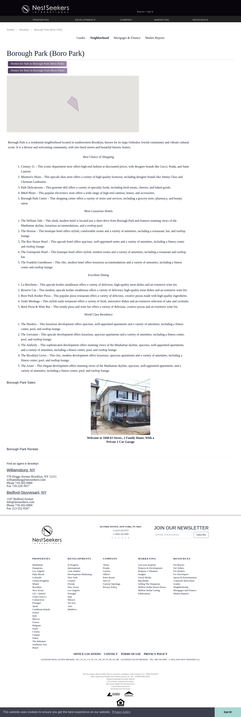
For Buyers (178, 564)
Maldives (72, 609)
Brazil (35, 647)
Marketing (161, 19)
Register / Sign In (145, 12)
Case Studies (74, 571)
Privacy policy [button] (121, 712)
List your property (147, 564)
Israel (35, 628)
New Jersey (38, 590)
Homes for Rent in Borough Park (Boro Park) (37, 70)
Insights (142, 574)
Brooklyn (24, 29)
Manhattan (37, 564)
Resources (200, 19)
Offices (106, 574)
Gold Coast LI (39, 596)
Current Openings (111, 583)
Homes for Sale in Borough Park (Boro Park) (37, 63)
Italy (34, 615)
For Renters (179, 571)
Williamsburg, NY (21, 470)
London (71, 580)
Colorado (36, 577)
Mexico (36, 619)
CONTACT (110, 653)
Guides (10, 29)
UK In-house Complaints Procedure (120, 681)
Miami (35, 583)
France (35, 612)
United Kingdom (40, 580)
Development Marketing (80, 574)
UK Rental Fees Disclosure (120, 689)
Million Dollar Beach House (152, 587)
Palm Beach (38, 574)
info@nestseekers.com (20, 502)
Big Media (143, 580)
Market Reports (155, 38)
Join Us (106, 580)
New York (73, 577)
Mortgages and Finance (184, 590)
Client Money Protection (120, 686)
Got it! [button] (228, 712)
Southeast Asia (39, 644)
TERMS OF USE (130, 653)
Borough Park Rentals (22, 449)
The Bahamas (39, 641)
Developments (85, 19)
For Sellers (178, 568)
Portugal (36, 603)
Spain (35, 606)
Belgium (36, 625)
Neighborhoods (180, 587)
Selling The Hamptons (149, 583)
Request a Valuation (148, 571)
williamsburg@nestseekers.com (26, 480)
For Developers (181, 574)
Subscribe (201, 534)
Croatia (36, 631)
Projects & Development (150, 568)
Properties (41, 19)
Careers (106, 571)
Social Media (144, 577)
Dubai (35, 638)
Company (126, 19)
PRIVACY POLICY (155, 653)
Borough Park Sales (21, 382)
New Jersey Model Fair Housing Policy (120, 684)
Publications (144, 593)
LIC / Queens (39, 593)
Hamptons (37, 568)
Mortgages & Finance (127, 38)
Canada (36, 634)
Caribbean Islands (41, 609)
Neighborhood (99, 38)
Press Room (108, 577)
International (74, 568)
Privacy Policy (110, 587)
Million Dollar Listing (149, 590)
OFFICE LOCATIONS (87, 653)
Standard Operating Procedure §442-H (120, 679)
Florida (71, 583)
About (106, 564)
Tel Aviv (72, 603)
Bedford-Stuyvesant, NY (27, 492)
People (106, 568)
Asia (70, 606)
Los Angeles (38, 571)
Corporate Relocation (183, 580)
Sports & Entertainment (185, 577)
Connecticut (38, 599)
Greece (35, 622)
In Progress (73, 564)
